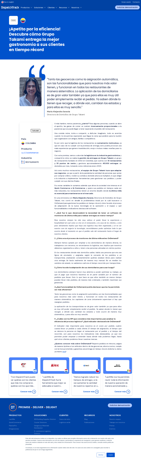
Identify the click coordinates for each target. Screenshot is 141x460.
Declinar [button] (100, 455)
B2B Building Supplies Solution (45, 419)
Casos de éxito (64, 419)
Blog (85, 419)
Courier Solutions (40, 422)
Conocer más (28, 392)
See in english (7, 2)
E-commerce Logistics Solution (42, 432)
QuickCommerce (15, 422)
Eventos (112, 429)
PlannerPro (13, 426)
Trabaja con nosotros (117, 422)
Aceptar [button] (110, 455)
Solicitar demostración (127, 7)
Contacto (136, 2)
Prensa (111, 426)
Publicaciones (89, 422)
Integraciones (14, 429)
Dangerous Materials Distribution (41, 427)
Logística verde (64, 422)
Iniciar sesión (126, 2)
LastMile (12, 419)
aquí (64, 351)
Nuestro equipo (115, 419)
